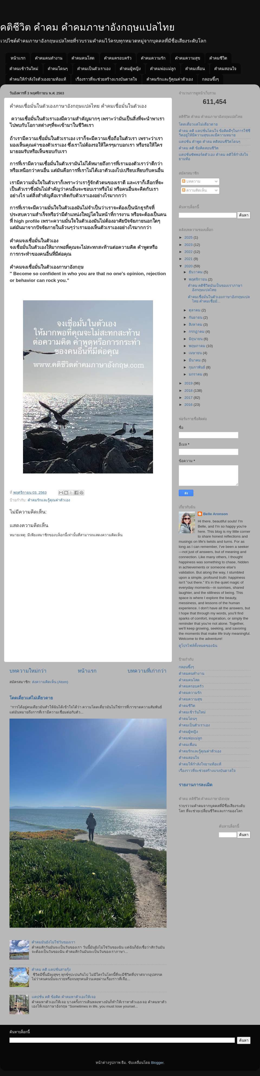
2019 (189, 383)
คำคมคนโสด (83, 58)
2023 (189, 245)
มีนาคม (195, 360)
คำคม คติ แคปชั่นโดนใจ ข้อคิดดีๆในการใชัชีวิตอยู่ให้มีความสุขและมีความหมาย (214, 133)
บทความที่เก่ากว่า (147, 671)
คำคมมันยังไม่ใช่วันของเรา (53, 942)
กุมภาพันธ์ (197, 367)
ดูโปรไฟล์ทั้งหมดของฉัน (198, 646)
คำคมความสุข (187, 58)
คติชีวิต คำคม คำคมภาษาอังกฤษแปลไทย (87, 27)
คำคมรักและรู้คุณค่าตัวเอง (170, 79)
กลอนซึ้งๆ (210, 79)
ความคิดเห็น (194, 190)
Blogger (157, 1063)
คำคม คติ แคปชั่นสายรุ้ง (51, 970)
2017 (189, 398)
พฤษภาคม (197, 346)
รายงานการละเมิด (195, 784)
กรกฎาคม (197, 332)
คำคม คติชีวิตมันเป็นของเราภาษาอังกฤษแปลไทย (215, 288)
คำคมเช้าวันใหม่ (23, 68)
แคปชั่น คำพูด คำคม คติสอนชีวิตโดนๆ (209, 142)
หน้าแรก (18, 58)
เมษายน (196, 353)
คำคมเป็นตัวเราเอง (93, 68)
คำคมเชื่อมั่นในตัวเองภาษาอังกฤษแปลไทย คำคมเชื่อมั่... (219, 299)
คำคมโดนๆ (58, 68)
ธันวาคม (196, 272)
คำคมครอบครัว (117, 58)
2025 (189, 237)
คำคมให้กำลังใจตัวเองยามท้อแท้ (37, 79)
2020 (189, 266)
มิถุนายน (196, 339)
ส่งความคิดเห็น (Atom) (50, 682)
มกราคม (196, 374)
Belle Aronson (215, 514)
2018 (189, 391)
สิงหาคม (196, 325)
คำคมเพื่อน (195, 68)
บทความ (191, 181)
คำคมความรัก (153, 58)
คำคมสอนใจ (225, 68)
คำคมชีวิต (218, 58)
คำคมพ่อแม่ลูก (163, 68)
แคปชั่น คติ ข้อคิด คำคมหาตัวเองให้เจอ (63, 997)
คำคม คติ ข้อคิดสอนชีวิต (199, 148)
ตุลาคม (195, 310)
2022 (189, 252)
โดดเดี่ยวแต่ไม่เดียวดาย (31, 698)
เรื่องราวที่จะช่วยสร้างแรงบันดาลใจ (106, 79)
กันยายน (196, 317)
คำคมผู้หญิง (130, 68)
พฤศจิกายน (198, 279)
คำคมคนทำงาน (48, 58)
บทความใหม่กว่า (28, 671)
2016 (189, 405)
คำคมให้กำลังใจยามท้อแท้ (200, 764)
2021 (189, 259)
